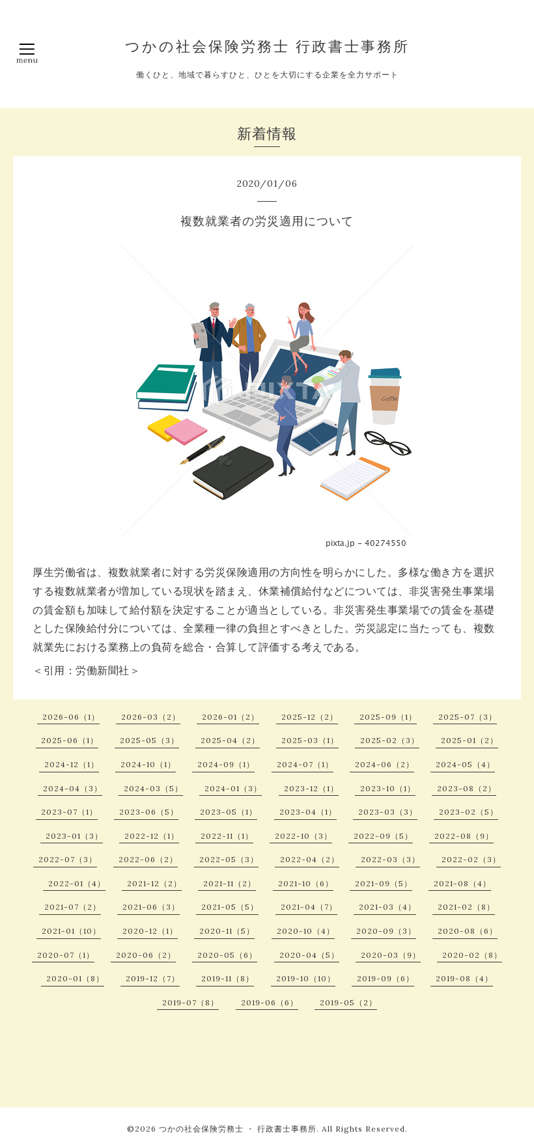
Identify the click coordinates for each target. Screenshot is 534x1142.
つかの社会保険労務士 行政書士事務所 (267, 46)
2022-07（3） (67, 859)
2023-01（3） (74, 836)
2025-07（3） (467, 717)
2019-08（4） (464, 978)
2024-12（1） (71, 764)
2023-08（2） (466, 788)
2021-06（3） (151, 907)
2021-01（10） (71, 931)
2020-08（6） (468, 931)
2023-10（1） (387, 788)
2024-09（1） (226, 764)
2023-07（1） (69, 812)
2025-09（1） (388, 717)
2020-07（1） (65, 955)
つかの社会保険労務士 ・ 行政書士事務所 (237, 1129)
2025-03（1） (310, 740)
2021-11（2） (229, 883)
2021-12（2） (154, 883)
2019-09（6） (385, 978)
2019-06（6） (269, 1002)
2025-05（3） (149, 740)
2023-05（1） (228, 812)
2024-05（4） (465, 764)
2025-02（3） (389, 740)
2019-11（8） (227, 978)
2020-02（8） (472, 955)
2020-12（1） (150, 931)
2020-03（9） (391, 955)
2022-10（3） (303, 836)
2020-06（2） (146, 955)
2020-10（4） (306, 931)
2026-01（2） (230, 717)
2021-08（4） (462, 883)
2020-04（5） (309, 955)
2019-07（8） (190, 1002)
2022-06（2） (148, 859)
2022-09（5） (383, 836)
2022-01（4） (76, 883)
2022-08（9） (464, 836)
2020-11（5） (227, 931)
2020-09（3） (386, 931)
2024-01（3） (233, 788)
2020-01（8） (75, 978)
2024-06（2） (384, 764)
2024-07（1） (305, 764)
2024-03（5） (153, 788)
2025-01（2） (469, 740)
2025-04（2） (230, 740)
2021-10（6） (305, 883)
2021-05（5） (230, 907)
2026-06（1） (71, 717)
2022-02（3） (471, 859)
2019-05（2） (348, 1002)
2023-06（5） (148, 812)
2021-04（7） (309, 907)
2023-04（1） (308, 812)
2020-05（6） (227, 955)
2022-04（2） (309, 859)
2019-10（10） (305, 978)
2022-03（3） (390, 859)
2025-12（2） (309, 717)
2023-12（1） (311, 788)
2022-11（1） (227, 836)
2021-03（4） (387, 907)
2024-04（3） (72, 788)
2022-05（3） (229, 859)
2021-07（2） (72, 907)
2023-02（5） (468, 812)
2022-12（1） (151, 836)
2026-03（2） (150, 717)
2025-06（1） (69, 740)
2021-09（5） (383, 883)
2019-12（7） (153, 978)
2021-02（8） (466, 907)
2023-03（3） (387, 812)
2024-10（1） (148, 764)
